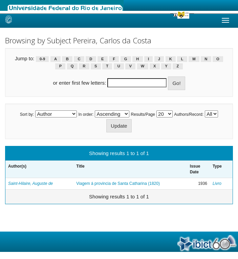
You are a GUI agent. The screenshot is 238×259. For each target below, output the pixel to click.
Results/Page (143, 114)
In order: (86, 114)
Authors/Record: (188, 114)
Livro (217, 183)
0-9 (42, 59)
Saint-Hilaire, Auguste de (30, 183)
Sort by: (27, 114)
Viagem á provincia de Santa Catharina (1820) (118, 183)
